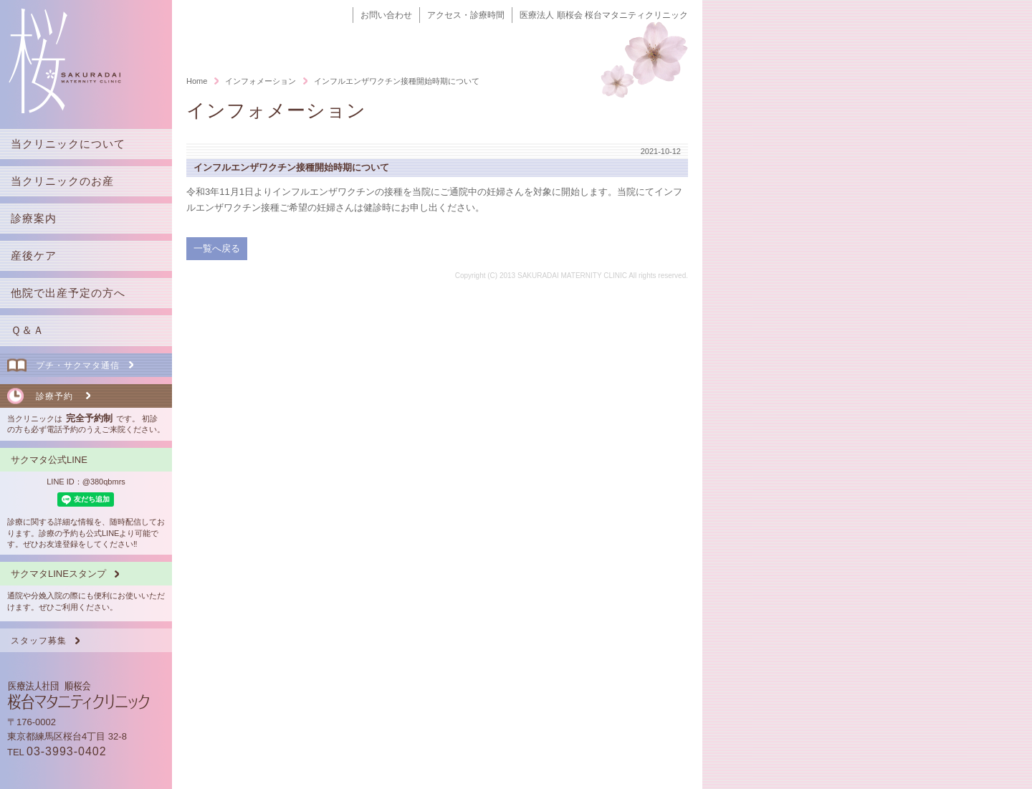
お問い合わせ (386, 15)
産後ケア (34, 255)
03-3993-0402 (67, 751)
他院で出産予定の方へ (68, 293)
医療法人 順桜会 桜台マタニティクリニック (604, 15)
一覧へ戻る (217, 248)
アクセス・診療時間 (466, 15)
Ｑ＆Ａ (27, 330)
